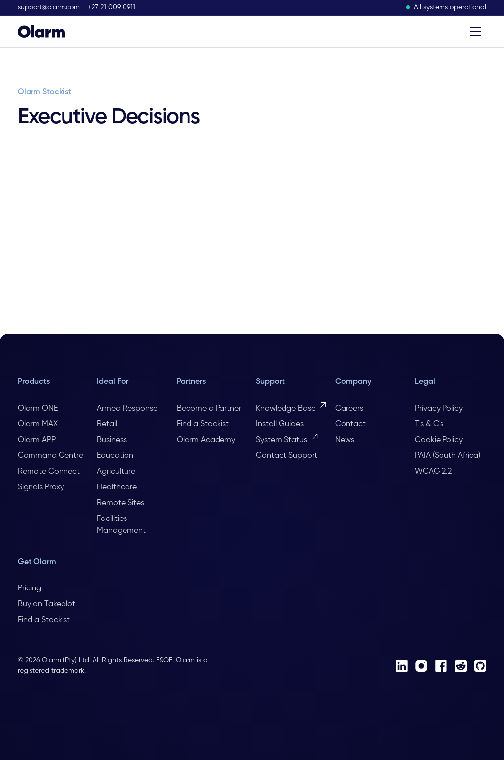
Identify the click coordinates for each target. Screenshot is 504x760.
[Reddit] (461, 666)
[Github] (480, 666)
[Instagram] (421, 666)
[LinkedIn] (402, 666)
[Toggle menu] (475, 31)
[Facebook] (441, 666)
